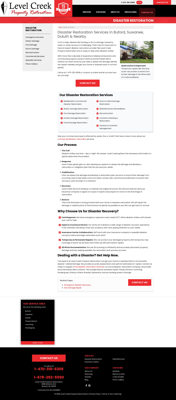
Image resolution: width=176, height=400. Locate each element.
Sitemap (118, 394)
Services (83, 12)
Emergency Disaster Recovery (77, 285)
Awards (88, 377)
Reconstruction (32, 52)
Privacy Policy (94, 394)
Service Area (129, 12)
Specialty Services (34, 60)
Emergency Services (35, 37)
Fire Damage (31, 45)
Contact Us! (88, 83)
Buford (27, 311)
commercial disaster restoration (72, 139)
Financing (88, 374)
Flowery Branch (31, 321)
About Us (112, 12)
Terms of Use (107, 394)
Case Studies (118, 377)
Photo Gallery (32, 64)
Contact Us (146, 12)
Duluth (27, 318)
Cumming (29, 324)
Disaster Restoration (34, 29)
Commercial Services (35, 56)
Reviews (116, 371)
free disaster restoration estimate (89, 267)
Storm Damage (32, 49)
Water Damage (32, 41)
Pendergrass (30, 328)
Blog (86, 380)
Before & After (119, 374)
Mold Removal (118, 359)
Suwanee (28, 314)
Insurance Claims (92, 362)
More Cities (38, 343)
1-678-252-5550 (49, 377)
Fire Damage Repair (73, 287)
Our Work (98, 12)
